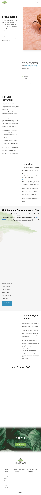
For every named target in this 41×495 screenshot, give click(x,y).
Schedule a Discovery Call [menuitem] (32, 469)
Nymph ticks (24, 179)
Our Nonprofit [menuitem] (6, 476)
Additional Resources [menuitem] (18, 467)
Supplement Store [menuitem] (7, 483)
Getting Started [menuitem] (30, 467)
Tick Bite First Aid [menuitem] (17, 471)
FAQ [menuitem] (28, 473)
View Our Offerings (20, 444)
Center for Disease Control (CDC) (31, 65)
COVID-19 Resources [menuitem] (18, 473)
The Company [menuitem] (7, 467)
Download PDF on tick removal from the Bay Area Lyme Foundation (7, 303)
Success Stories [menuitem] (30, 471)
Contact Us (20, 492)
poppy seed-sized (34, 179)
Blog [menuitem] (5, 480)
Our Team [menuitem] (6, 471)
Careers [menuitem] (5, 485)
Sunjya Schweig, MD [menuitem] (8, 473)
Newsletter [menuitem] (6, 478)
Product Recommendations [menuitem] (19, 469)
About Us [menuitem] (6, 469)
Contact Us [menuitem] (6, 487)
